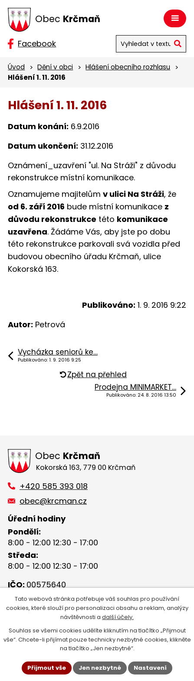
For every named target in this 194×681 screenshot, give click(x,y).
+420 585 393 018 (54, 486)
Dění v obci (55, 67)
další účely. (118, 617)
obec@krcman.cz (53, 500)
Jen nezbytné (100, 668)
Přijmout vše (46, 668)
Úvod (16, 67)
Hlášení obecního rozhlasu (127, 67)
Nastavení (150, 668)
